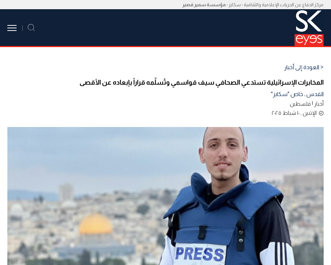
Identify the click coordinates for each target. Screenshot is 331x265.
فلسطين (300, 103)
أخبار (319, 103)
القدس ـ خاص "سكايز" (297, 94)
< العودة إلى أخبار (304, 67)
